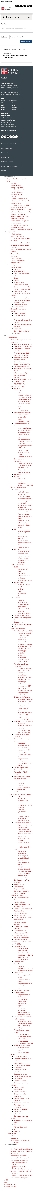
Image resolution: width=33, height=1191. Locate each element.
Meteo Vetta (22, 470)
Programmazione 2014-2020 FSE (23, 661)
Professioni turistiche (24, 556)
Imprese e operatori (24, 439)
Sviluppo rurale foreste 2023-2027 (25, 447)
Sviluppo (13, 1087)
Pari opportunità (23, 570)
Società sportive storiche (23, 538)
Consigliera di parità (24, 879)
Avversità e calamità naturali (23, 347)
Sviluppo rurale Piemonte (22, 698)
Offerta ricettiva (23, 559)
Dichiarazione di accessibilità (9, 144)
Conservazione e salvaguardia (23, 416)
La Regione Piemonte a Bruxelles (21, 212)
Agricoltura (14, 342)
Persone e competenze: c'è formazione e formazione (19, 1163)
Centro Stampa (19, 307)
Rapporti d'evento (23, 950)
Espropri (16, 278)
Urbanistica (21, 479)
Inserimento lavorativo (25, 614)
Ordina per (4, 37)
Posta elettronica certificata (9, 166)
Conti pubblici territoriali (21, 331)
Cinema (20, 528)
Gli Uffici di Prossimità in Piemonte (22, 1151)
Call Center (14, 241)
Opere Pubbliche (19, 965)
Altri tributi (17, 1133)
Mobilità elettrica (19, 917)
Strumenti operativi (20, 1082)
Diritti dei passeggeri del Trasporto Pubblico (22, 907)
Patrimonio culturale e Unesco (25, 518)
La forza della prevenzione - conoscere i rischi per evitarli (20, 1158)
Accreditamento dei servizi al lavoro (24, 876)
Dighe (19, 989)
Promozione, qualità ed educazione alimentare (21, 354)
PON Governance (19, 791)
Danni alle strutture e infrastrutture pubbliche (25, 955)
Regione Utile (11, 232)
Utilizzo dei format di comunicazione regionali (18, 259)
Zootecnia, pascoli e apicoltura (20, 376)
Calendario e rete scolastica (23, 803)
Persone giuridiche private (22, 618)
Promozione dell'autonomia (22, 602)
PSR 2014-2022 (19, 382)
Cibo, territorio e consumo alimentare (22, 350)
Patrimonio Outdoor (24, 473)
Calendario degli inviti (24, 678)
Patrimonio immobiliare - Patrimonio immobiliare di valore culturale (22, 300)
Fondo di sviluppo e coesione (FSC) (23, 741)
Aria (19, 393)
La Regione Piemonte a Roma (20, 216)
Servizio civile (18, 623)
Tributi (13, 1120)
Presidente (14, 183)
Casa (15, 621)
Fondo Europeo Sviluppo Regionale (21, 1101)
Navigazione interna (20, 914)
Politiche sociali (19, 583)
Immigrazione (22, 579)
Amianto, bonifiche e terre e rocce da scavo (25, 396)
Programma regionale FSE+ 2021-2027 (25, 635)
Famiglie (20, 590)
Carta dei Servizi (16, 263)
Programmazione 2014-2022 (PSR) (23, 719)
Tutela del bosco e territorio (23, 454)
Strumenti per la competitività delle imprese (23, 859)
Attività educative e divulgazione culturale (25, 498)
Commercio (17, 1113)
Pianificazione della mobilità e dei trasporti (23, 920)
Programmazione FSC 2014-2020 (24, 761)
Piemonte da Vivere (10, 1188)
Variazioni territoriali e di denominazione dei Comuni (22, 292)
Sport (16, 530)
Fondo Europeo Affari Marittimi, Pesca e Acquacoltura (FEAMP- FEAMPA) (21, 772)
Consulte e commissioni (18, 190)
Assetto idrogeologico (24, 981)
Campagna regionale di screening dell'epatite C (21, 1154)
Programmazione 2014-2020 (23, 694)
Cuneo (3, 109)
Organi (9, 181)
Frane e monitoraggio (24, 1027)
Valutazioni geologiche (25, 1025)
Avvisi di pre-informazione (22, 639)
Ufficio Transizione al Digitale (20, 205)
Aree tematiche (12, 338)
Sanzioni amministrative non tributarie (20, 246)
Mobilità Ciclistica (19, 903)
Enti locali (17, 269)
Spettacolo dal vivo (24, 526)
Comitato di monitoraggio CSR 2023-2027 (23, 709)
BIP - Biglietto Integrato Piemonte (21, 900)
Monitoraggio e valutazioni (22, 653)
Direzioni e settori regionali (19, 199)
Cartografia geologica (24, 1023)
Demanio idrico (19, 963)
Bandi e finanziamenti (17, 236)
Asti (2, 105)
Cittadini (13, 1138)
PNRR (16, 793)
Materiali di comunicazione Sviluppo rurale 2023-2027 (15, 56)
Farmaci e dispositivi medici (23, 1067)
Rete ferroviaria (19, 912)
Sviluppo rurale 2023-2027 (23, 380)
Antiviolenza (21, 574)
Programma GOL (19, 890)
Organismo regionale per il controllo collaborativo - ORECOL (21, 208)
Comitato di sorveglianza (22, 657)
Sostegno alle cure (20, 1065)
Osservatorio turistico (24, 561)
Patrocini (13, 252)
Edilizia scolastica (19, 886)
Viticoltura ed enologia (21, 373)
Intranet (3, 171)
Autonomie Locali (16, 267)
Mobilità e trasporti (17, 897)
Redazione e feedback (7, 162)
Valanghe (21, 1029)
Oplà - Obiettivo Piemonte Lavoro (21, 1171)
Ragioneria (17, 329)
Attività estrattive (19, 1107)
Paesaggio (17, 475)
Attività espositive (23, 512)
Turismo (16, 550)
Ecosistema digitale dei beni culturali (25, 502)
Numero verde (5, 115)
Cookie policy (5, 153)
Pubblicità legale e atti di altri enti (21, 249)
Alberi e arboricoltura (24, 428)
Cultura (16, 490)
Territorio (17, 477)
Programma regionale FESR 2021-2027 (25, 670)
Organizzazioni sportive (25, 534)
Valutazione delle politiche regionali (22, 326)
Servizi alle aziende (20, 362)
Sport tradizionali (23, 541)
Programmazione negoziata (23, 320)
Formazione (21, 1012)
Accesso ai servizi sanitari (22, 1058)
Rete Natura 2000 (23, 422)
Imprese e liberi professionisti (20, 1142)
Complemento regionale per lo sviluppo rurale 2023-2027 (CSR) (25, 702)
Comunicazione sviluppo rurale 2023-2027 (14, 28)
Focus (12, 1149)
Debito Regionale (19, 313)
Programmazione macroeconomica (19, 317)
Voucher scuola (22, 799)
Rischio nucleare (23, 411)
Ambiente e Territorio (17, 386)
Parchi (20, 420)
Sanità (13, 1056)
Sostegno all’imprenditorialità (24, 869)
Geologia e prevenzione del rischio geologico (22, 1019)
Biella (3, 107)
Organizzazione (12, 196)
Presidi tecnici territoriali (22, 1047)
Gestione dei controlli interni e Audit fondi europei (20, 226)
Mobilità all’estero (23, 830)
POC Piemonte (22, 753)
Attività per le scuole (24, 815)
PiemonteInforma (9, 1186)
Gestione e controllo (24, 649)
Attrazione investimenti (21, 1104)
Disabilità (17, 598)
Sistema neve (22, 545)
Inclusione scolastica (24, 822)
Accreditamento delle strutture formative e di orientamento (25, 835)
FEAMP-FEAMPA (19, 384)
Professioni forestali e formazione (25, 443)
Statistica (17, 333)
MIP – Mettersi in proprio (23, 865)
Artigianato (17, 1109)
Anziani (20, 592)
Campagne (14, 1166)
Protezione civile (19, 994)
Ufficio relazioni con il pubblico (20, 238)
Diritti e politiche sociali (18, 565)
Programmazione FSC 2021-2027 (24, 756)
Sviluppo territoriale (20, 1093)
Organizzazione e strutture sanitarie (22, 1061)
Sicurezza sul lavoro (20, 1076)
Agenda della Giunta (17, 192)
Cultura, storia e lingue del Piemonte (25, 507)
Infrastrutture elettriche (25, 970)
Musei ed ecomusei (24, 515)
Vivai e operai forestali (25, 457)
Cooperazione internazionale (23, 625)
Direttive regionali (23, 848)
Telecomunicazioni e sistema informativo (24, 1015)
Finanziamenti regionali (25, 972)
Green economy (19, 459)
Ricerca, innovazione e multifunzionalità (21, 359)
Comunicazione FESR (24, 687)
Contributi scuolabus (20, 941)
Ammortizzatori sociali (25, 872)
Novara (14, 103)
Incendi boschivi (23, 1005)
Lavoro (16, 850)
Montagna (17, 462)
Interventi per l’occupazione (22, 853)
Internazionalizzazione (21, 1115)
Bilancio (16, 322)
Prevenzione (18, 1069)
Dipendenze (18, 1080)
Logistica (20, 1007)
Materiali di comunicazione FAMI (24, 787)
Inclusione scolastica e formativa (25, 610)
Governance (21, 744)
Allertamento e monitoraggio (22, 1002)
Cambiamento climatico (21, 424)
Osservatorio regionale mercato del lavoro (21, 893)
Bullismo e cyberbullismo (22, 812)
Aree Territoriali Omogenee (19, 1179)
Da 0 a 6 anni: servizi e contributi (25, 807)
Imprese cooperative (20, 1111)
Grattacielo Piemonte (17, 219)
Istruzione (17, 797)
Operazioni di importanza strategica (25, 644)
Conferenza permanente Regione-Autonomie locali (22, 288)
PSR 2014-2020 (23, 450)
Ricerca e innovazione (21, 1084)
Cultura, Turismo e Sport (18, 488)
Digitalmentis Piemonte (18, 1168)
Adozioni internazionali (21, 616)
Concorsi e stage (16, 223)
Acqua (19, 391)
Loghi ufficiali (5, 157)
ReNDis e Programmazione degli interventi (25, 985)
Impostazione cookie (8, 130)
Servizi (6, 1182)
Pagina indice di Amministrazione (17, 179)
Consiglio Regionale (17, 188)
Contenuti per (11, 1135)
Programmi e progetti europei (23, 722)
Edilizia (20, 481)
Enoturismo (21, 563)
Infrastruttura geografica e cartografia (25, 485)
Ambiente (17, 389)
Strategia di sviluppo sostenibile (21, 340)
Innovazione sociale (24, 585)
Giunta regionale (16, 185)
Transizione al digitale (21, 1118)
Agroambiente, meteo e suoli (23, 344)
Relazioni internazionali (18, 214)
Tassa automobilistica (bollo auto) (23, 1123)
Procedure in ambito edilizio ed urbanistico (24, 1037)
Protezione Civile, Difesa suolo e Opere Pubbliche (21, 944)
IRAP (15, 1126)
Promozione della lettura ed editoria (23, 522)
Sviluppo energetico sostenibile (20, 1097)
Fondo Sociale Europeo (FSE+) (23, 632)
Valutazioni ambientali (25, 400)
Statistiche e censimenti (21, 366)
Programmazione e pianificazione (24, 997)
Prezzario (21, 967)
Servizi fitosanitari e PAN (22, 364)
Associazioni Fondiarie (25, 464)
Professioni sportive (24, 548)
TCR (15, 1131)
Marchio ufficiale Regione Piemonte (19, 255)
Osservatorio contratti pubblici (20, 243)
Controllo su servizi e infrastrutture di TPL (20, 933)
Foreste (16, 426)
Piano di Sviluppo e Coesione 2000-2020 (24, 750)
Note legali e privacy (7, 148)
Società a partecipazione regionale (21, 230)
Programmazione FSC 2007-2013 (24, 765)
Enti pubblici (14, 1140)
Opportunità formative (25, 826)
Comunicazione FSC (24, 746)
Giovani (20, 572)
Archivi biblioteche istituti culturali (23, 493)
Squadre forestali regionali (23, 1050)
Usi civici (16, 280)
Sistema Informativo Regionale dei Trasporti (21, 937)
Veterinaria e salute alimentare (20, 1072)
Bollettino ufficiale (16, 234)
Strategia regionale (24, 532)
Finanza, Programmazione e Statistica (19, 310)
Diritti (16, 568)
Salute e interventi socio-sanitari (23, 606)
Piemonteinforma (16, 194)
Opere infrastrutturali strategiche (21, 929)
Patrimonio (14, 296)
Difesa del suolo (19, 974)
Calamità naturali (19, 948)
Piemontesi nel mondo (25, 510)
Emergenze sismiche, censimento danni (24, 960)
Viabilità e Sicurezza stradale (23, 910)
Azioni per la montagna (25, 466)
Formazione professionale (22, 824)
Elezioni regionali (19, 272)
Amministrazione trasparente (20, 221)
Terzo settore (22, 594)
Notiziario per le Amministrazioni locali (21, 284)
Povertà (20, 587)
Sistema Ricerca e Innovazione (19, 1090)
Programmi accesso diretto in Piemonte (24, 732)
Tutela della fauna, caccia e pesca (22, 370)
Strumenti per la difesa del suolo (25, 977)
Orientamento (18, 888)
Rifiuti (19, 409)
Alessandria (5, 103)
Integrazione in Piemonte (22, 783)
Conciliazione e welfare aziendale (21, 882)
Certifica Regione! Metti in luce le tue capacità (21, 1174)
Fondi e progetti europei (18, 629)
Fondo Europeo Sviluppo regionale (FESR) (21, 666)
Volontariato (21, 1009)
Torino (13, 105)
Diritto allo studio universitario (23, 818)
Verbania (14, 107)
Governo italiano (6, 1)
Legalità (16, 627)
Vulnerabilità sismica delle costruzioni (24, 1041)
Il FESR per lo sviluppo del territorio (22, 1177)
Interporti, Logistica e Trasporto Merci (21, 924)
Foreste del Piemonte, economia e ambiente (25, 432)
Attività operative (23, 1054)
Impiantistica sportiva (24, 543)
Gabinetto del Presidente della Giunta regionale (20, 202)
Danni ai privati (22, 952)
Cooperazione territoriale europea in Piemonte (25, 726)
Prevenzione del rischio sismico (21, 1032)
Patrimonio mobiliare (20, 305)
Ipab (19, 596)
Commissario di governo (21, 992)
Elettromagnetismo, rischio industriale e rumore (24, 404)
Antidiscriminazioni (24, 576)
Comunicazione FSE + (24, 647)
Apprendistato (22, 828)
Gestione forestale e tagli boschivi (24, 436)
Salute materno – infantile (22, 1078)
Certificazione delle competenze (24, 840)
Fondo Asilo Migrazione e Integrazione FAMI (22, 778)
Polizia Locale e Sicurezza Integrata (22, 275)
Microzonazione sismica (25, 1045)
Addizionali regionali (20, 1129)
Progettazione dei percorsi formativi (23, 845)
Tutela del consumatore (25, 581)
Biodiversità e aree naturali (22, 413)
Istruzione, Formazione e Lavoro (21, 795)
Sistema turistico (23, 554)
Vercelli (14, 109)
